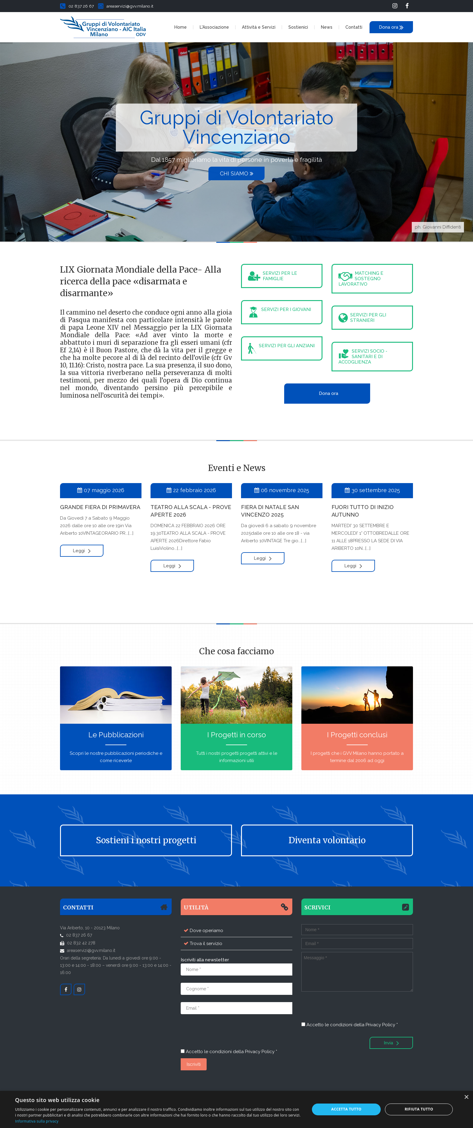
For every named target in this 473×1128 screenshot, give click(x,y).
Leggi (82, 550)
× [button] (466, 1097)
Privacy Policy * (261, 1051)
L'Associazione (214, 27)
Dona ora (391, 27)
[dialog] (236, 1109)
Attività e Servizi (258, 27)
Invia (391, 1043)
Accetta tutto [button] (346, 1109)
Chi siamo (236, 173)
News (326, 27)
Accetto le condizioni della (229, 1051)
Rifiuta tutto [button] (419, 1109)
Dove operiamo (206, 930)
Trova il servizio (206, 943)
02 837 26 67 (77, 6)
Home (180, 27)
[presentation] (226, 1033)
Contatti (353, 27)
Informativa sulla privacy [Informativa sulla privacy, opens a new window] (37, 1121)
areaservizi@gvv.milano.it (125, 6)
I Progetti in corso (236, 734)
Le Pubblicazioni (116, 734)
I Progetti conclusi (357, 734)
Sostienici (298, 27)
